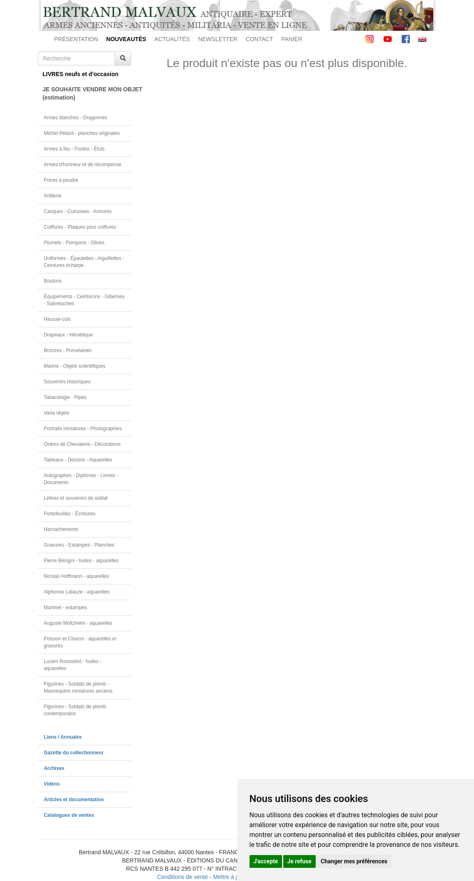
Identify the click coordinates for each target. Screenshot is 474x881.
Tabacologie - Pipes (65, 397)
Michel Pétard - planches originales (82, 133)
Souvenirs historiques (67, 382)
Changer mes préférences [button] (354, 861)
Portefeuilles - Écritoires (70, 514)
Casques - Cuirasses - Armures (78, 211)
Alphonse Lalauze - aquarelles (77, 592)
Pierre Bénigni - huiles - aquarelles (81, 560)
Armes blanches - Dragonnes (75, 118)
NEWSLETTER (218, 39)
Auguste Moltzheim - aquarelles (78, 623)
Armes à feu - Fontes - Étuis (74, 149)
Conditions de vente (182, 877)
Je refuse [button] (299, 861)
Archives (54, 768)
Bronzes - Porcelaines (68, 350)
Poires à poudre (61, 180)
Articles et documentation (74, 799)
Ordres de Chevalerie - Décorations (82, 444)
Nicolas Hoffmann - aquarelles (76, 576)
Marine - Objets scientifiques (75, 366)
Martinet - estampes (65, 607)
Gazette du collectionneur (74, 753)
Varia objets (56, 413)
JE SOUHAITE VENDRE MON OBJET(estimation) (87, 93)
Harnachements (61, 529)
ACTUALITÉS (172, 39)
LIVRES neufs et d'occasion (81, 74)
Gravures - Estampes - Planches (79, 545)
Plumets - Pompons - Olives (74, 243)
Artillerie (53, 196)
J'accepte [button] (266, 861)
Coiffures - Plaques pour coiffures (80, 227)
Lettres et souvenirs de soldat (76, 498)
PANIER (291, 39)
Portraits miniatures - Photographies (83, 428)
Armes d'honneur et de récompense (83, 164)
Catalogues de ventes (69, 815)
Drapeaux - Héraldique (68, 335)
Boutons (53, 281)
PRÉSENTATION (76, 39)
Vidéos (52, 784)
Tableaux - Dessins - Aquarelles (78, 460)
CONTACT (259, 39)
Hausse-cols (57, 319)
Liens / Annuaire (63, 737)
